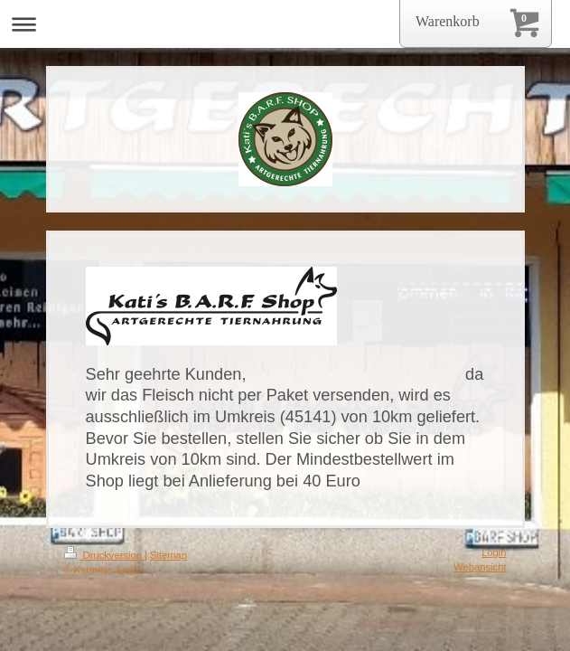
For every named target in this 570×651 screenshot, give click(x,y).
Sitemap (168, 555)
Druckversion (104, 555)
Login (493, 552)
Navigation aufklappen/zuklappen (285, 24)
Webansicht (479, 566)
